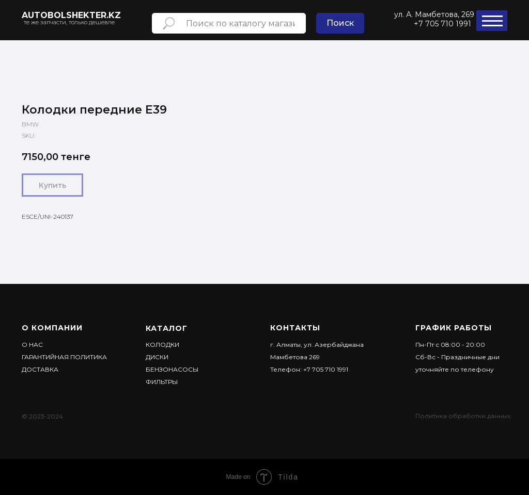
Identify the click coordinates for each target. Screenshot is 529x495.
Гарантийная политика (64, 357)
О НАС (32, 344)
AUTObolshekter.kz (71, 15)
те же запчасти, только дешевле (69, 22)
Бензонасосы (172, 369)
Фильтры (162, 382)
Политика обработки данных (462, 416)
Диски (157, 357)
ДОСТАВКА (40, 369)
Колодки (162, 344)
